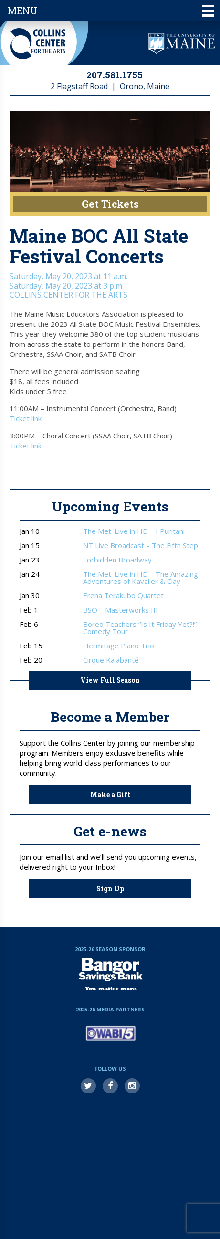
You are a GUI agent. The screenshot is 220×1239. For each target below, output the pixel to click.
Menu (111, 10)
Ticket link (26, 418)
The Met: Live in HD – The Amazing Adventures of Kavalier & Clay (140, 578)
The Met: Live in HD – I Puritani (134, 531)
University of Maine (181, 43)
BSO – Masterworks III (120, 610)
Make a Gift (110, 794)
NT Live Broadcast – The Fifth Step (140, 545)
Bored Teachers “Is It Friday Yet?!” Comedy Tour (140, 628)
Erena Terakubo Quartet (123, 595)
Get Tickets (110, 203)
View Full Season (110, 680)
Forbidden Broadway (117, 559)
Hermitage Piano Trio (118, 645)
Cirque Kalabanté (111, 660)
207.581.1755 (114, 75)
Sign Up (110, 888)
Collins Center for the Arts (37, 43)
